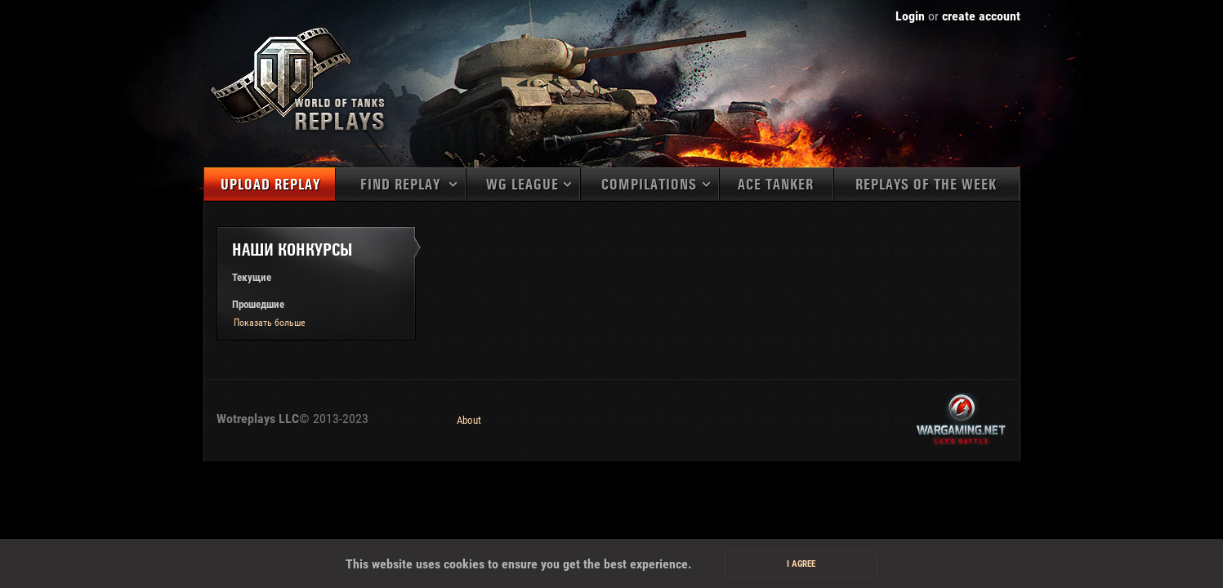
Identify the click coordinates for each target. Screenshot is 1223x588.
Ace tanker (776, 185)
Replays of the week (926, 185)
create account (981, 16)
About (469, 420)
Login (910, 16)
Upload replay (270, 185)
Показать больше (270, 322)
